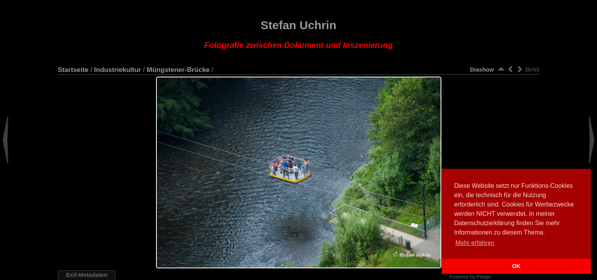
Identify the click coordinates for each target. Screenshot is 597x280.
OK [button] (516, 266)
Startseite (73, 70)
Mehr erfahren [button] (475, 243)
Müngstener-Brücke (178, 70)
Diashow (482, 69)
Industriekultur (117, 70)
